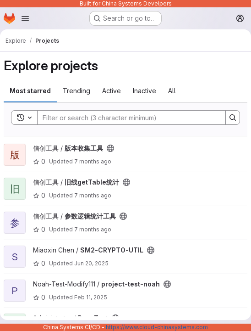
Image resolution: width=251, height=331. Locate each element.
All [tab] (172, 91)
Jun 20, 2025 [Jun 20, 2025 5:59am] (91, 263)
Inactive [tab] (144, 91)
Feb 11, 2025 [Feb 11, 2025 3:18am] (90, 297)
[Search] (127, 117)
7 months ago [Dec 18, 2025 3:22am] (92, 195)
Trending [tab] (76, 91)
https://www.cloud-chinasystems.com (157, 327)
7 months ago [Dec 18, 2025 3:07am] (92, 229)
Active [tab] (111, 91)
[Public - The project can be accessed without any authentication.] (110, 148)
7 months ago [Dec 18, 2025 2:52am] (92, 161)
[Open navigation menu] (25, 18)
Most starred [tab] (30, 91)
